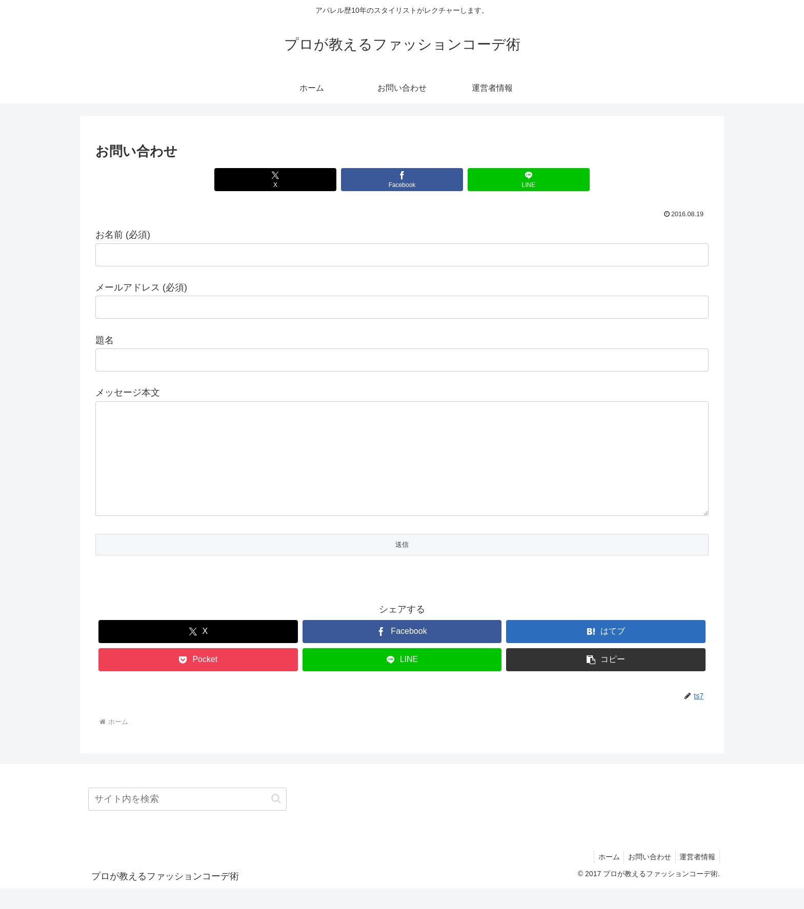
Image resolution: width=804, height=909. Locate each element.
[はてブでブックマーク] (606, 652)
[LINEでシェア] (505, 179)
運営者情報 (696, 877)
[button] (606, 680)
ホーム (603, 877)
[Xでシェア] (299, 179)
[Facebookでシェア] (402, 179)
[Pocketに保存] (198, 680)
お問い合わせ (646, 877)
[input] (187, 819)
